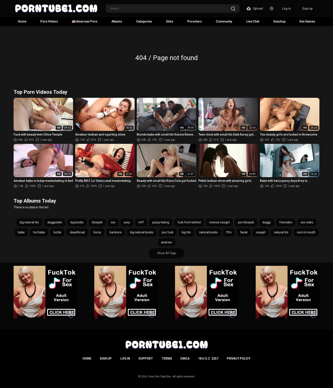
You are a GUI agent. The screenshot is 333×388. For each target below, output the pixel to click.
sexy (127, 222)
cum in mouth (306, 232)
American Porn (84, 21)
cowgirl (260, 232)
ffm (228, 232)
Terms (167, 358)
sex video (307, 222)
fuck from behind (189, 222)
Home (22, 21)
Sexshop (279, 21)
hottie (57, 232)
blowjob (97, 222)
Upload (255, 8)
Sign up (307, 8)
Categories (144, 21)
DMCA (185, 358)
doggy (266, 222)
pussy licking (160, 222)
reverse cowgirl (219, 222)
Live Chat (252, 21)
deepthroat (77, 232)
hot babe (39, 232)
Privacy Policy (238, 358)
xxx (113, 222)
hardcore (116, 232)
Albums (116, 21)
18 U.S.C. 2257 (208, 358)
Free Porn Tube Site (159, 376)
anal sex (166, 242)
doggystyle (54, 222)
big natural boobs (141, 232)
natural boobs (208, 232)
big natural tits (29, 222)
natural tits (281, 232)
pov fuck (167, 232)
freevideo (285, 222)
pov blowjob (246, 222)
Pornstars (194, 21)
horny (97, 232)
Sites (169, 21)
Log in (286, 8)
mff (141, 222)
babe (21, 232)
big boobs (77, 222)
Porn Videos (49, 21)
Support (145, 358)
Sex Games (307, 21)
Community (224, 21)
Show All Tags (166, 253)
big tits (186, 232)
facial (243, 232)
